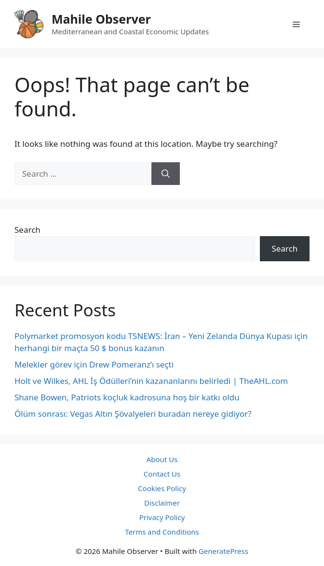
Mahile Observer (101, 19)
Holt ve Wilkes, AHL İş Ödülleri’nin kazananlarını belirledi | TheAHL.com (151, 380)
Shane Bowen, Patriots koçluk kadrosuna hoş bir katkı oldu (127, 397)
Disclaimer (162, 503)
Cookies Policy (162, 488)
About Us (162, 459)
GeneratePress (223, 551)
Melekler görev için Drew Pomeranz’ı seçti (94, 364)
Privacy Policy (162, 517)
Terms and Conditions (162, 532)
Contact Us (162, 474)
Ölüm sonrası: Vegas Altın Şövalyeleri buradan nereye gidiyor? (133, 413)
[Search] (165, 173)
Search (27, 229)
